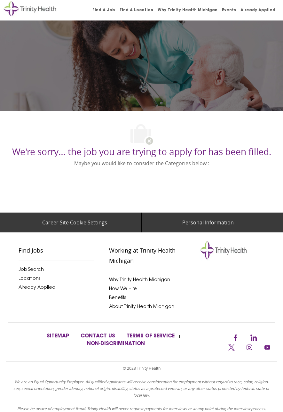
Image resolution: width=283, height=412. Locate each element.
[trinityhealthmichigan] (226, 250)
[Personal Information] (208, 222)
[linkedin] (253, 336)
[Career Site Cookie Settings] (75, 222)
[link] (39, 10)
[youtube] (267, 346)
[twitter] (231, 346)
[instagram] (249, 346)
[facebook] (235, 336)
